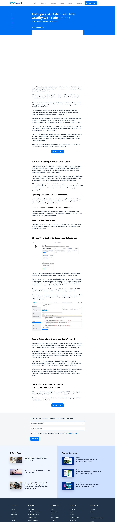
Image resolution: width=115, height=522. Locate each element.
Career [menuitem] (72, 486)
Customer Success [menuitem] (33, 486)
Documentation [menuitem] (55, 489)
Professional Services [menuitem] (34, 484)
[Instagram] (95, 517)
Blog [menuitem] (52, 481)
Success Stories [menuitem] (32, 489)
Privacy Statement (73, 409)
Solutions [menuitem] (44, 3)
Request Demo (91, 3)
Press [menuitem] (71, 484)
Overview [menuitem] (13, 481)
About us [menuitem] (72, 481)
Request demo (57, 127)
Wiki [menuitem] (52, 486)
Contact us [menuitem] (73, 492)
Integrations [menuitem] (14, 486)
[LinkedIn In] (102, 517)
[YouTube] (92, 517)
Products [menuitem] (35, 3)
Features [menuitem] (13, 484)
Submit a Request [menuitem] (33, 492)
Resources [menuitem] (70, 3)
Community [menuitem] (31, 495)
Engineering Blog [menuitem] (74, 489)
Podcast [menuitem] (53, 492)
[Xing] (99, 517)
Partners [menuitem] (61, 3)
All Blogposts (37, 27)
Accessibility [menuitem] (14, 495)
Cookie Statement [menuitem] (95, 501)
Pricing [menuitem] (12, 489)
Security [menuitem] (13, 492)
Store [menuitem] (91, 484)
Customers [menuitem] (53, 3)
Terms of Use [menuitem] (93, 499)
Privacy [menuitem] (92, 493)
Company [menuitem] (79, 3)
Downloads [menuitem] (54, 484)
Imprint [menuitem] (92, 496)
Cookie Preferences (95, 504)
